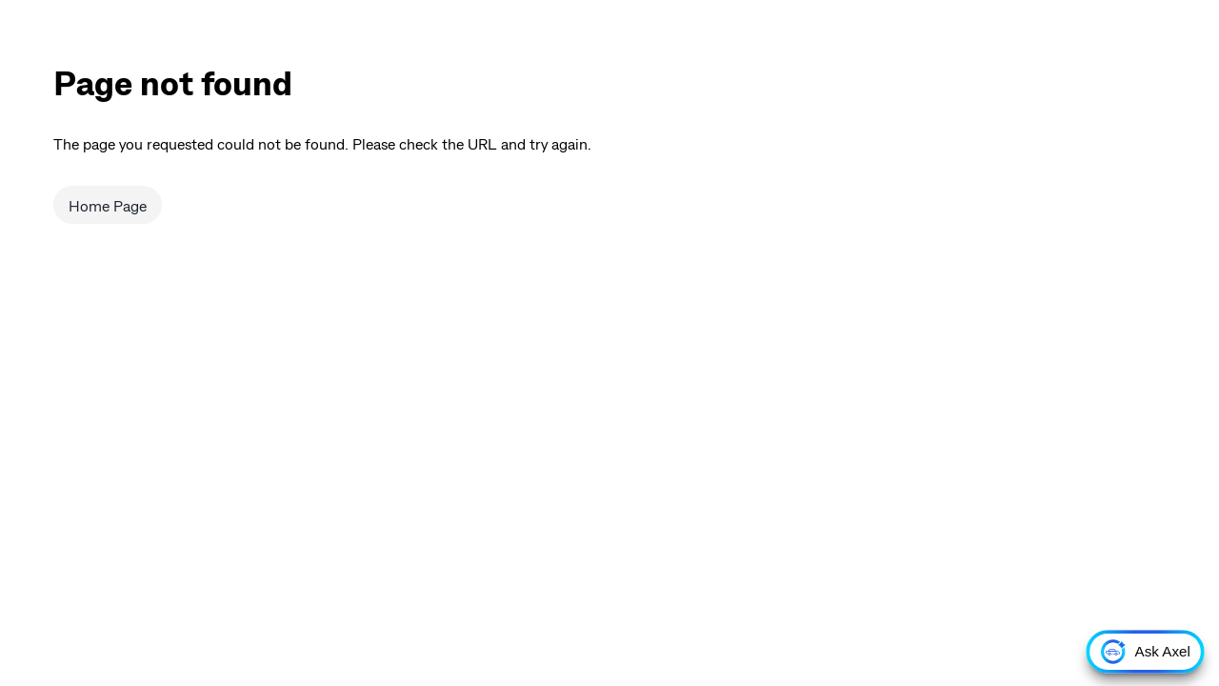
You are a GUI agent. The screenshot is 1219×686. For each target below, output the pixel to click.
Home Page (108, 205)
